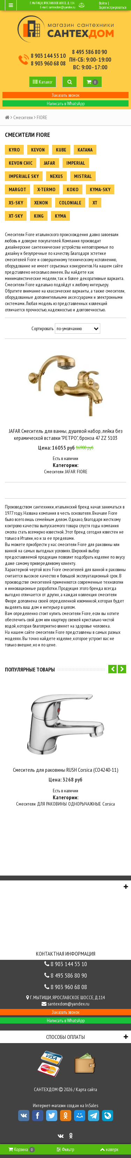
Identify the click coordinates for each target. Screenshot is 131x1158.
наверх (109, 1149)
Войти (103, 3)
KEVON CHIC (20, 163)
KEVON (38, 150)
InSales (91, 1105)
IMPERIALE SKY (24, 176)
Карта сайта (86, 1089)
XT (95, 203)
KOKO (73, 189)
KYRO (14, 150)
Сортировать (42, 328)
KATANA (85, 150)
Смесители (23, 117)
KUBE (61, 150)
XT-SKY (16, 216)
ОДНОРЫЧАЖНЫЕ (84, 804)
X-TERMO (46, 189)
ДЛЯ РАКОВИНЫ (52, 804)
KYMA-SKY (100, 189)
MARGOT (17, 189)
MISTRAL (83, 176)
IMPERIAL (75, 163)
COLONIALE (70, 203)
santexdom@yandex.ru (62, 7)
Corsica (108, 804)
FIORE (82, 471)
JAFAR (49, 163)
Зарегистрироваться (112, 7)
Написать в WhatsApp (66, 103)
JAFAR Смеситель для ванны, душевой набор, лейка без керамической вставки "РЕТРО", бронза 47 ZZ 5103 (66, 434)
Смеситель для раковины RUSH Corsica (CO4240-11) (65, 769)
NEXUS (56, 176)
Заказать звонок (66, 95)
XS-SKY (16, 203)
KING (39, 216)
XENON (41, 203)
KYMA (60, 216)
